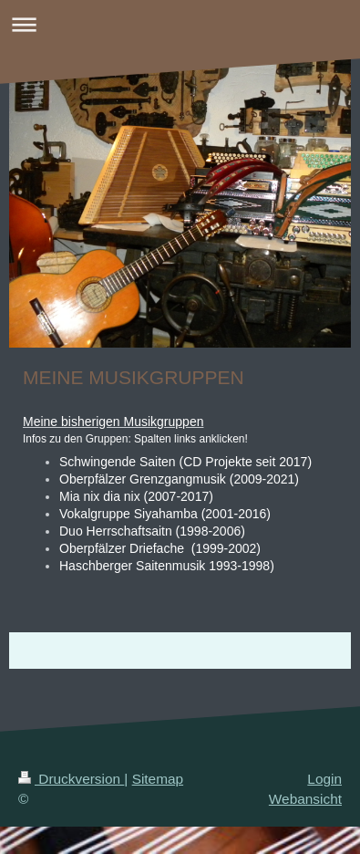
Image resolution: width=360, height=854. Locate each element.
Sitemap (157, 778)
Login (324, 778)
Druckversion (71, 778)
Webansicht (305, 799)
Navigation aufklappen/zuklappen (180, 24)
